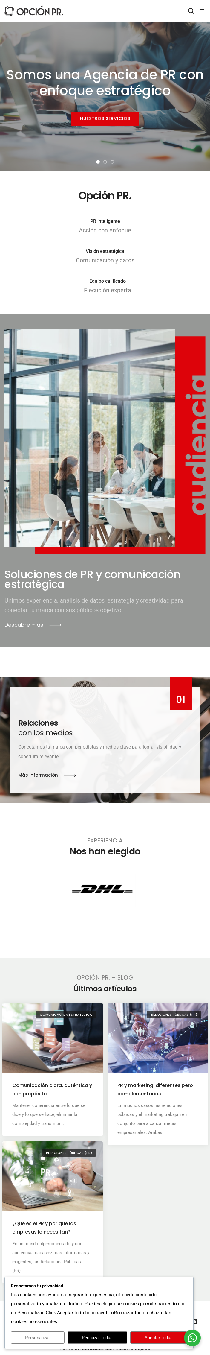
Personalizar (37, 1337)
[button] (98, 162)
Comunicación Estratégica (66, 1014)
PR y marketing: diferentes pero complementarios (155, 1089)
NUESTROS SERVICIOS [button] (105, 118)
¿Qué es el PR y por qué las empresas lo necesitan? (44, 1215)
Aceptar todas (159, 1337)
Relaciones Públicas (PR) (174, 1014)
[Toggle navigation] (202, 11)
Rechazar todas (97, 1337)
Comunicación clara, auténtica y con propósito (52, 1089)
